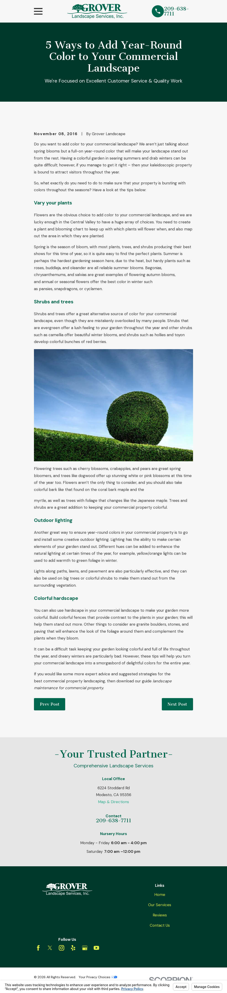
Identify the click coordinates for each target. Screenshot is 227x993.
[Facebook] (38, 948)
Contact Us (160, 925)
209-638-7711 (176, 11)
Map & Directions (113, 801)
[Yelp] (73, 948)
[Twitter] (50, 948)
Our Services (159, 904)
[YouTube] (96, 948)
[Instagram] (61, 948)
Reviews (160, 915)
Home (159, 894)
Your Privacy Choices (98, 977)
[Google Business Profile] (85, 948)
